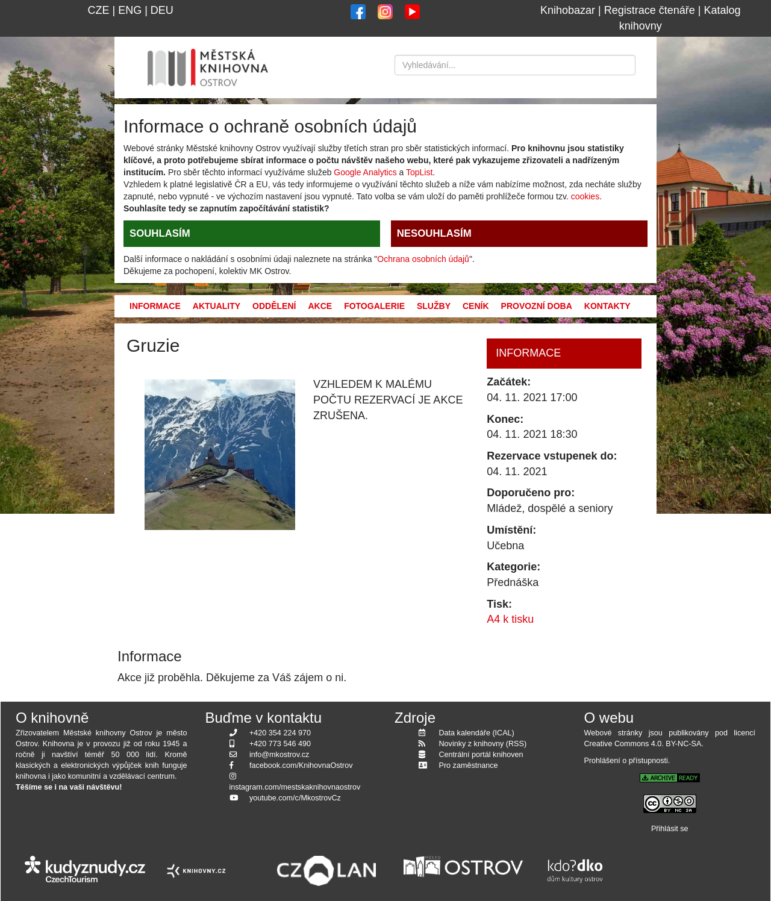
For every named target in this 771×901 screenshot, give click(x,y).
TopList (419, 172)
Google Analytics (365, 172)
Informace (155, 306)
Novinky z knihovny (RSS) (483, 744)
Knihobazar (567, 10)
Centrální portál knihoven (481, 754)
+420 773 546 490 (280, 744)
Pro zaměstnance (468, 765)
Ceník (476, 306)
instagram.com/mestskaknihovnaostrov (295, 787)
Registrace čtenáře (649, 10)
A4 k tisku (510, 619)
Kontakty (607, 306)
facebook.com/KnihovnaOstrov (301, 765)
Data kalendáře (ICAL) (476, 733)
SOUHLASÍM (160, 233)
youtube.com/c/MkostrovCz (295, 798)
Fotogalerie (374, 306)
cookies (585, 196)
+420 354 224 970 (280, 733)
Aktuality (216, 306)
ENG (130, 10)
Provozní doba (536, 306)
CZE (98, 10)
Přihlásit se (669, 829)
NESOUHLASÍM (434, 233)
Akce (320, 306)
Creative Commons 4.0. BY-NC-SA (643, 744)
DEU (162, 10)
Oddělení (274, 306)
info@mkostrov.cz (279, 754)
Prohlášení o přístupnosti (626, 760)
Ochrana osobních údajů (423, 259)
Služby (434, 306)
